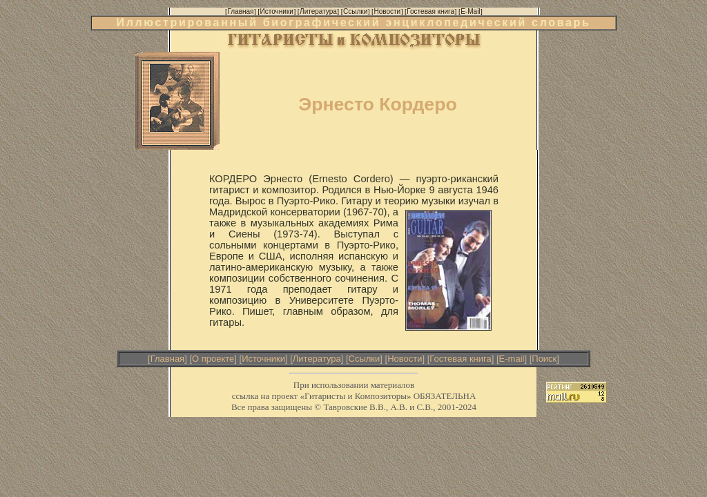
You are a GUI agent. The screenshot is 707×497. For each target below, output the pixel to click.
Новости (404, 358)
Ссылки (364, 358)
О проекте (213, 358)
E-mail (512, 358)
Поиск (544, 358)
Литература (317, 358)
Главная (167, 358)
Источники (263, 358)
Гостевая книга (460, 358)
